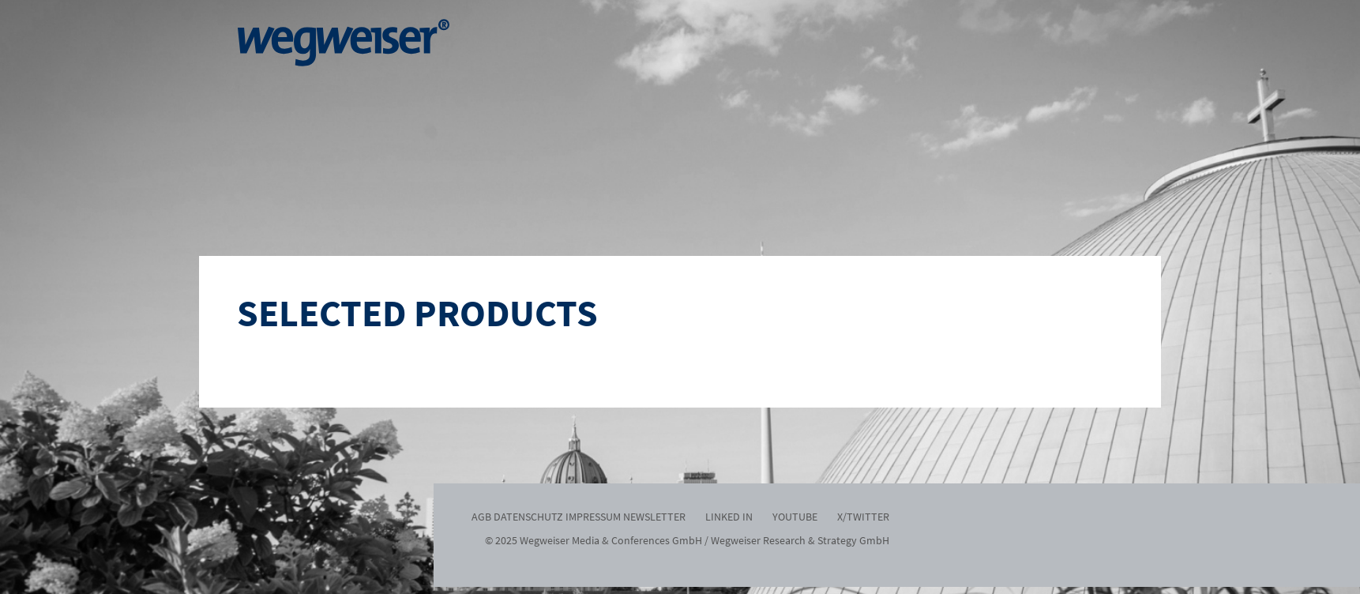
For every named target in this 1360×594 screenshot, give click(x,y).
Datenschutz (528, 516)
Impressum (593, 516)
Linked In (729, 516)
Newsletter (654, 516)
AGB (481, 516)
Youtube (794, 516)
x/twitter (863, 516)
